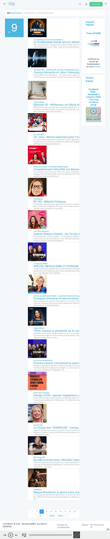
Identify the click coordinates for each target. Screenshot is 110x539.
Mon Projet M (39, 457)
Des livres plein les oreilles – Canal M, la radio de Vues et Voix (60, 296)
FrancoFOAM (94, 33)
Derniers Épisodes (45, 13)
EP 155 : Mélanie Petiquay (50, 201)
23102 (52, 516)
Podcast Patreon (90, 23)
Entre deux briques (42, 393)
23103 (60, 516)
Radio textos (39, 328)
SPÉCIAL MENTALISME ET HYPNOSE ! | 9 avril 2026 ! (66, 266)
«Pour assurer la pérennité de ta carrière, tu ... (63, 330)
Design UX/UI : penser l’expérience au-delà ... (62, 395)
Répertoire (30, 13)
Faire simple (39, 102)
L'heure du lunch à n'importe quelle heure (51, 167)
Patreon (97, 67)
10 (40, 516)
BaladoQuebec (15, 13)
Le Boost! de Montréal (43, 360)
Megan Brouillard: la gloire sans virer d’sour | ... (64, 492)
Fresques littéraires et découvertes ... (57, 298)
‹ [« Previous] (32, 511)
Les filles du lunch (41, 231)
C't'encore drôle (40, 263)
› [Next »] (67, 516)
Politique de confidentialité (63, 526)
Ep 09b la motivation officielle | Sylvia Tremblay (64, 459)
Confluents (38, 199)
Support (85, 525)
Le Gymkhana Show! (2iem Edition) (48, 40)
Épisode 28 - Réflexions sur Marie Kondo (59, 104)
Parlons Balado (90, 79)
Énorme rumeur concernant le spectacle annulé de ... (67, 363)
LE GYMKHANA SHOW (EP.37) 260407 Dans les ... (65, 42)
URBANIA (37, 490)
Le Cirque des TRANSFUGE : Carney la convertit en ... (67, 427)
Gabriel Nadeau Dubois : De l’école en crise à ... (63, 233)
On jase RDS (39, 134)
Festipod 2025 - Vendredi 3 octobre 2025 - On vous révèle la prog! (93, 97)
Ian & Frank (38, 425)
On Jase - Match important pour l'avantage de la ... (66, 136)
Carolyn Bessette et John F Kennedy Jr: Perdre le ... (66, 72)
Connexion (96, 4)
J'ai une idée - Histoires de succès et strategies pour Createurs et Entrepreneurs (68, 70)
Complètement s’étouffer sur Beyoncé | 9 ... (61, 169)
